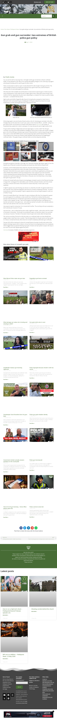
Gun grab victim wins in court (37, 322)
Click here (5, 230)
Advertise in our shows (47, 680)
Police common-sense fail (37, 507)
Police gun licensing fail (36, 460)
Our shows (7, 29)
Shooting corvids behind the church (42, 609)
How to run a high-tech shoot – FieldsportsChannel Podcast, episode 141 (12, 611)
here (6, 689)
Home (2, 29)
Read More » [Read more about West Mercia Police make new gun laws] (5, 287)
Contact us (44, 679)
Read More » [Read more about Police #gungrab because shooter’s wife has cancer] (32, 378)
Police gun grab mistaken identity (39, 414)
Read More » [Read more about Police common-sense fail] (32, 517)
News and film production (47, 684)
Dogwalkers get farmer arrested (38, 278)
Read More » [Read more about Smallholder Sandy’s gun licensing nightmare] (5, 379)
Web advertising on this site (48, 682)
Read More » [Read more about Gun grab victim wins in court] (32, 332)
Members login (37, 2)
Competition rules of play (47, 689)
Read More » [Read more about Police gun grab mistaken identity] (32, 423)
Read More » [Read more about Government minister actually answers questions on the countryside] (5, 471)
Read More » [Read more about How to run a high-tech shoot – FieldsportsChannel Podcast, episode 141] (5, 615)
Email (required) (20, 680)
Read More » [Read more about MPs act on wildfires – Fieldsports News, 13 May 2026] (5, 658)
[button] (21, 16)
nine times (39, 124)
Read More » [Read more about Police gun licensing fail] (32, 470)
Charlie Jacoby (9, 77)
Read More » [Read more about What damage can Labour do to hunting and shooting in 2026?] (5, 332)
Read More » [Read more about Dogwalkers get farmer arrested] (32, 287)
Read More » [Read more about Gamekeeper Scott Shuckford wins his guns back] (5, 425)
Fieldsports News (15, 29)
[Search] (53, 16)
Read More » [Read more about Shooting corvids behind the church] (34, 611)
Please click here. (28, 562)
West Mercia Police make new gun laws (14, 278)
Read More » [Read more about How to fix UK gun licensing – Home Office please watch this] (5, 517)
